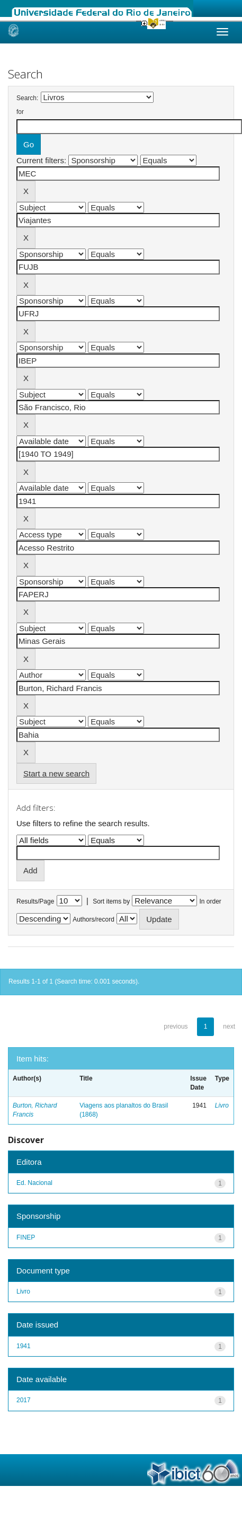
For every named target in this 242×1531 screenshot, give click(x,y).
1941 (23, 1346)
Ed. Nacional (34, 1183)
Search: (27, 98)
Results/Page (35, 901)
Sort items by (111, 901)
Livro (222, 1105)
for (20, 112)
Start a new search (56, 773)
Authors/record (93, 919)
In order (210, 901)
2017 (23, 1400)
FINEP (25, 1237)
